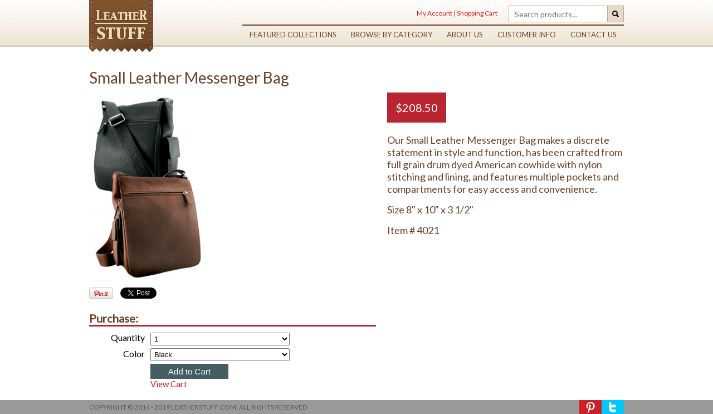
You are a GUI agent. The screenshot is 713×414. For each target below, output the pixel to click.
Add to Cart (189, 371)
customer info (526, 34)
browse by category (391, 34)
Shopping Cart (477, 13)
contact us (593, 34)
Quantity (128, 337)
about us (465, 34)
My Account (434, 13)
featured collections (293, 34)
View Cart (168, 384)
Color (134, 353)
